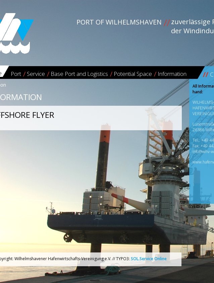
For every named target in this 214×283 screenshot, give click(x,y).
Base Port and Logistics (79, 74)
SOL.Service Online (149, 259)
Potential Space (133, 74)
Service (36, 74)
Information (172, 74)
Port (16, 74)
